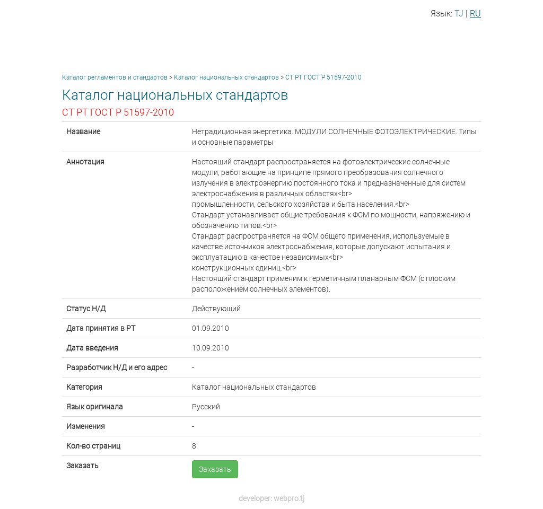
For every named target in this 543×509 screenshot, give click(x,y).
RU (475, 13)
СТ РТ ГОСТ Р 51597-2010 (323, 77)
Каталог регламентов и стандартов (115, 77)
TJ (458, 13)
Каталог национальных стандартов (226, 77)
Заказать (215, 469)
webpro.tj (289, 498)
